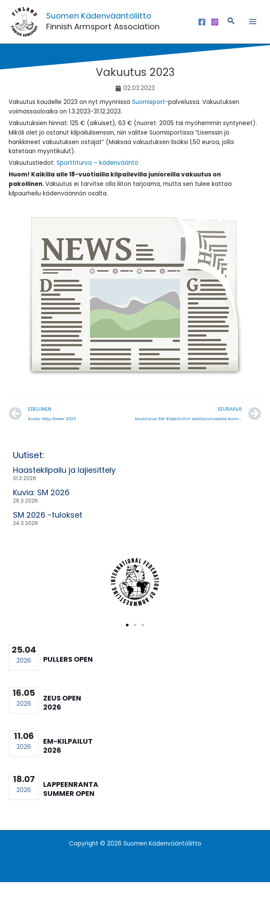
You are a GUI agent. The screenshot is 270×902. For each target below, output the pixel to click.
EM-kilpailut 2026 (68, 765)
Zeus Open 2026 (62, 722)
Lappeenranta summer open (70, 808)
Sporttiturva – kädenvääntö (97, 183)
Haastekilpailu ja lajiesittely (64, 489)
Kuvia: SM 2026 (41, 512)
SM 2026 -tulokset (47, 534)
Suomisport (148, 122)
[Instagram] (215, 32)
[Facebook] (202, 32)
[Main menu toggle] (253, 32)
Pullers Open (68, 680)
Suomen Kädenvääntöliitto (118, 24)
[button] (231, 32)
